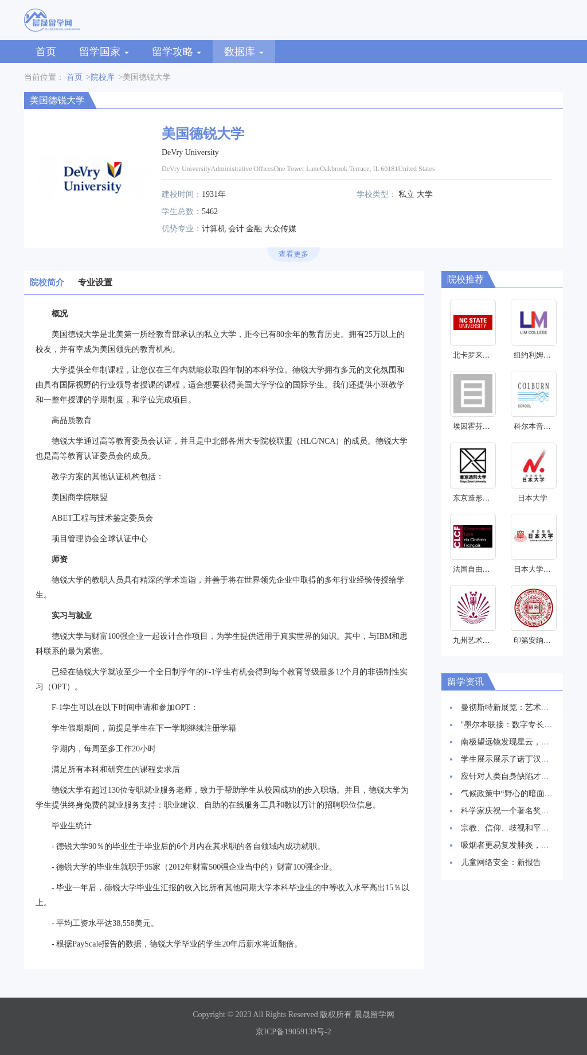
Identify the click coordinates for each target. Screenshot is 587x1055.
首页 (46, 51)
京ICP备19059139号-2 (293, 1031)
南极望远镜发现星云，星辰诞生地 (521, 742)
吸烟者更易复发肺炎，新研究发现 (521, 845)
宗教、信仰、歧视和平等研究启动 (521, 828)
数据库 (244, 51)
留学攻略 (177, 51)
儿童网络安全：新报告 (501, 862)
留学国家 (104, 51)
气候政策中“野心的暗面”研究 (512, 793)
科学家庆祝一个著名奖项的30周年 (521, 810)
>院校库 (100, 77)
